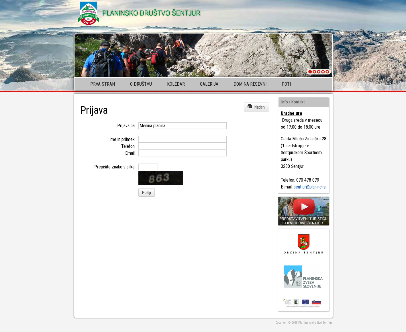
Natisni (257, 106)
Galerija (209, 84)
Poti (286, 84)
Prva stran (102, 84)
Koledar (176, 84)
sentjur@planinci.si (310, 187)
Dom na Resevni (250, 84)
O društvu (141, 84)
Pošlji (146, 192)
